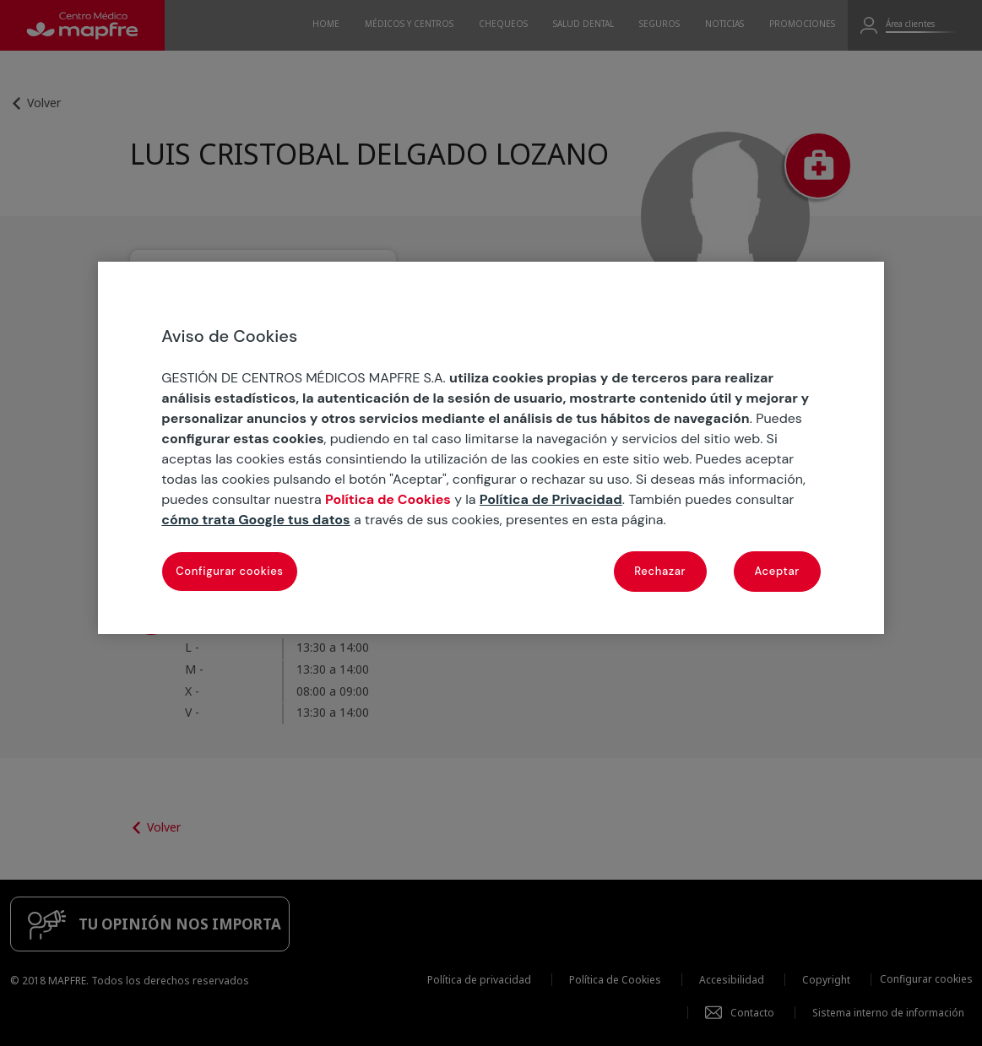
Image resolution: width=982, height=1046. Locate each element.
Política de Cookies (388, 499)
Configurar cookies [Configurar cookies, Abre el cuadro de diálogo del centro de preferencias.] (229, 571)
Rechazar (660, 571)
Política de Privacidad (551, 499)
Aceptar (777, 571)
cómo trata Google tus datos (255, 519)
